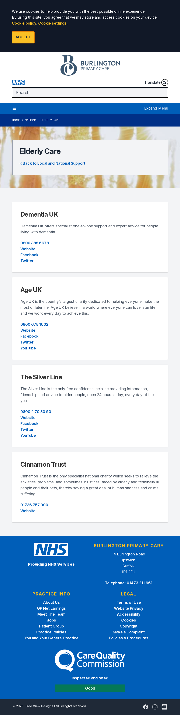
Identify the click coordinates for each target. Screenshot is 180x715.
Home (16, 120)
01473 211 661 (139, 583)
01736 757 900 (34, 505)
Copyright (129, 626)
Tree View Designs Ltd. (42, 706)
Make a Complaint (129, 632)
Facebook (29, 255)
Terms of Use (129, 602)
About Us (51, 602)
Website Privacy (128, 608)
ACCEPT (23, 37)
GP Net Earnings (51, 608)
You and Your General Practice (51, 638)
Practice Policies (51, 632)
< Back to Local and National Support (52, 163)
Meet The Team (51, 614)
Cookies (128, 620)
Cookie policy (24, 23)
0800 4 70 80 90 (35, 411)
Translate (156, 82)
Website (27, 249)
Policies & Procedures (128, 638)
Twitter (27, 261)
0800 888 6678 (34, 243)
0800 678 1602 (34, 324)
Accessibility (128, 614)
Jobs (51, 620)
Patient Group (51, 626)
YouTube (28, 348)
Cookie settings (52, 23)
